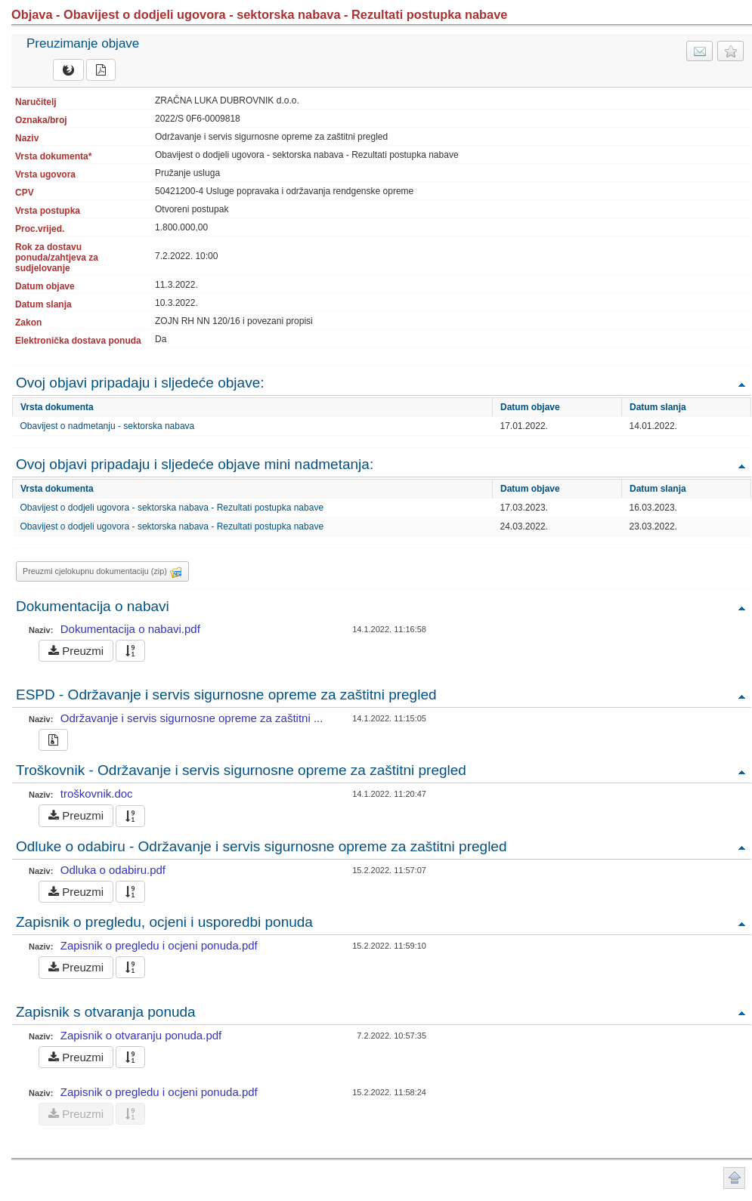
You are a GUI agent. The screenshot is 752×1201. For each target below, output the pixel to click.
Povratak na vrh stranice (734, 1178)
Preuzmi (76, 650)
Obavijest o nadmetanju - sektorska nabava (107, 426)
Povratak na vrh (741, 384)
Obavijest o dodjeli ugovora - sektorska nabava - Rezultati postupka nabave (172, 507)
